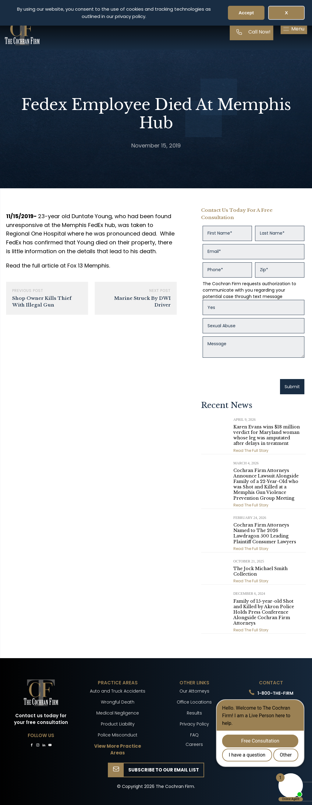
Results (194, 713)
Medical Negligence (117, 713)
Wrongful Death (117, 702)
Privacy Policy (194, 724)
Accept (246, 12)
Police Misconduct (117, 735)
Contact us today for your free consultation (41, 719)
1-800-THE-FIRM (275, 693)
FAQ (194, 735)
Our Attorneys (194, 691)
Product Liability (118, 724)
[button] (294, 29)
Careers (194, 744)
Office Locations (194, 702)
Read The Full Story (250, 450)
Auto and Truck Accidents (117, 691)
